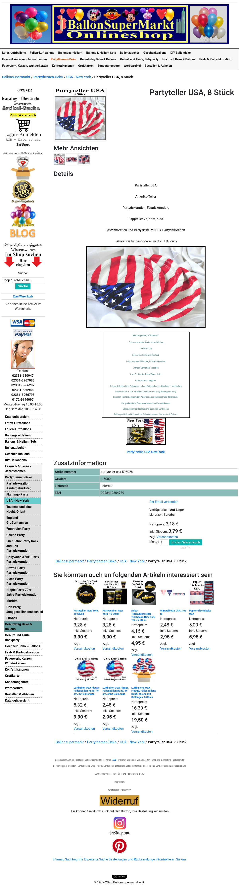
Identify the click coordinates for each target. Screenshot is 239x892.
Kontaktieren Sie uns (171, 859)
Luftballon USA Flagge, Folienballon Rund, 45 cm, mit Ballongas (87, 690)
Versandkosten (167, 537)
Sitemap (58, 859)
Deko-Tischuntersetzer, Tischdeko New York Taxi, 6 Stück (143, 615)
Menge (154, 542)
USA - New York (78, 77)
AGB (114, 760)
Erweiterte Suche (96, 859)
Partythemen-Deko (48, 77)
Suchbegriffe (74, 859)
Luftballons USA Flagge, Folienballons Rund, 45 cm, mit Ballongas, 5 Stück (143, 692)
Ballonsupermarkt (16, 77)
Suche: (23, 273)
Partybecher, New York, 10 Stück (113, 612)
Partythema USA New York (146, 452)
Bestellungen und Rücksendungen (133, 859)
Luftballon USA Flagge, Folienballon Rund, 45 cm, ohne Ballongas (116, 690)
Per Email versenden (163, 502)
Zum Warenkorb (23, 296)
